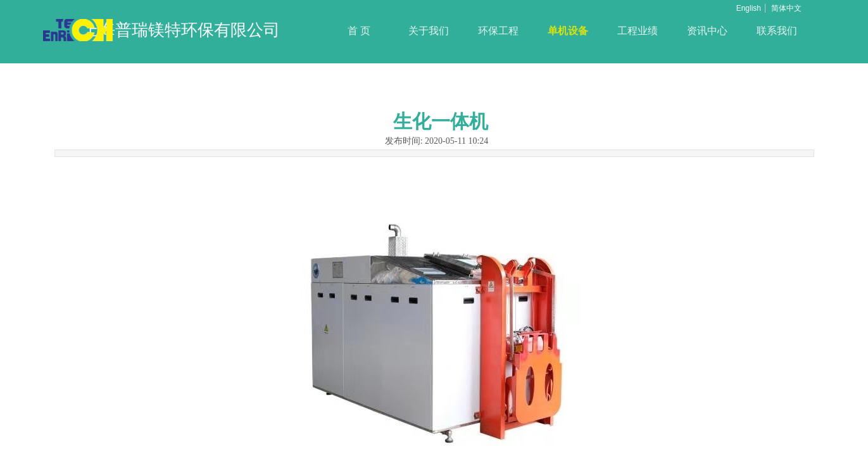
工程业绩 (637, 30)
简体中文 (786, 8)
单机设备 (568, 30)
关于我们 (428, 30)
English (748, 8)
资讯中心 (707, 30)
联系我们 (777, 30)
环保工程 (498, 30)
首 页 (359, 30)
